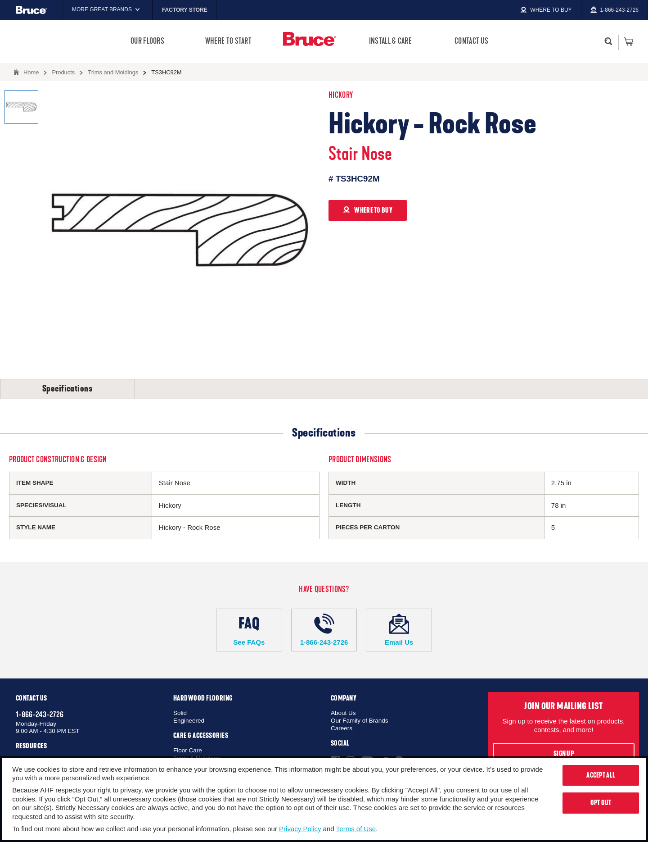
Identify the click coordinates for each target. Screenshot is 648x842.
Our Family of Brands (359, 720)
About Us (343, 713)
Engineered (188, 720)
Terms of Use (356, 829)
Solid (180, 713)
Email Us (399, 630)
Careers (341, 728)
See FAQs (249, 630)
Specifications (67, 389)
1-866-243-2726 (324, 630)
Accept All (600, 775)
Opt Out (601, 802)
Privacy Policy (300, 829)
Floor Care (187, 750)
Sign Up (564, 753)
